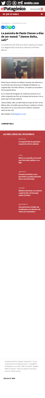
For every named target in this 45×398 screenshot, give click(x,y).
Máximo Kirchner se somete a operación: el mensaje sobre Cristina (30, 192)
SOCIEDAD (22, 188)
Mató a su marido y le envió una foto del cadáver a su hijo (30, 160)
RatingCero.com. (19, 114)
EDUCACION (22, 139)
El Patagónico (6, 23)
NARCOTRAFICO (23, 204)
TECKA (20, 155)
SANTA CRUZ (22, 172)
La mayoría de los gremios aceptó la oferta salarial (29, 142)
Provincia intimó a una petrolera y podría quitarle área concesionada (30, 176)
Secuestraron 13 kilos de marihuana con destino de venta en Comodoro (29, 209)
